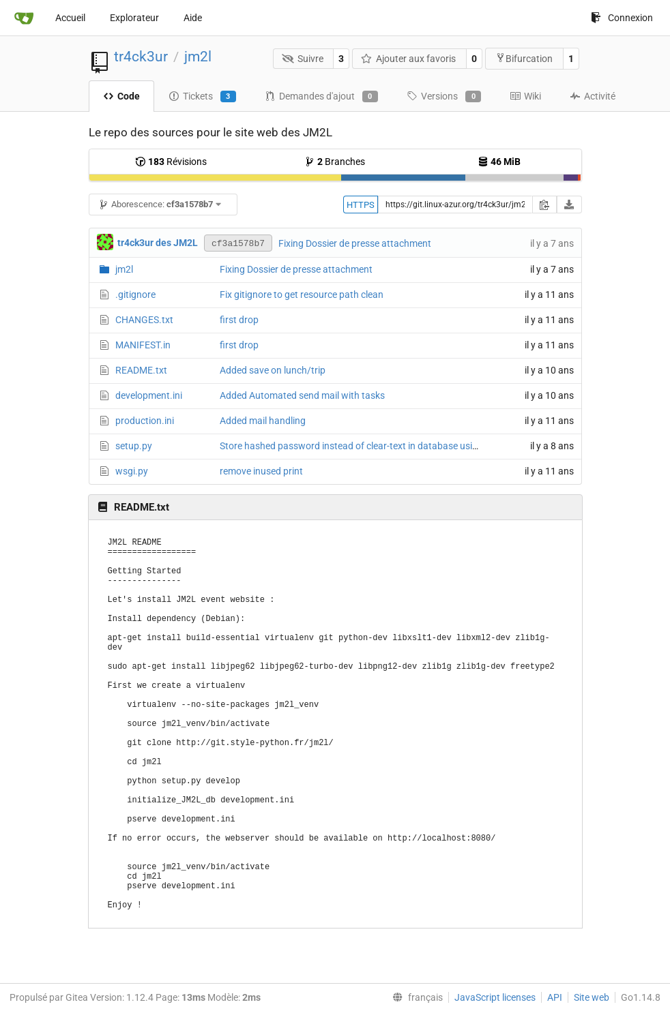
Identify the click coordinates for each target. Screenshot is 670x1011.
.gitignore (135, 294)
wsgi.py (131, 471)
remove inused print (261, 471)
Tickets (202, 97)
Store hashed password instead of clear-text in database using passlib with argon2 (394, 445)
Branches (334, 161)
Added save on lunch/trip (272, 370)
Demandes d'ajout (321, 97)
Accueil (70, 17)
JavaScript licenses (495, 997)
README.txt (141, 370)
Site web (591, 997)
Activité (592, 96)
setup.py (133, 445)
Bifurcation (524, 58)
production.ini (144, 420)
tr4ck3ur (141, 56)
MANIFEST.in (143, 344)
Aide (193, 17)
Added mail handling (263, 420)
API (554, 997)
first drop (239, 319)
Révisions (171, 161)
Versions (444, 97)
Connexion (622, 17)
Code (121, 96)
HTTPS (361, 205)
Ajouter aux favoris (408, 58)
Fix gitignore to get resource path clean (301, 294)
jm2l (198, 56)
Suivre (302, 58)
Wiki (525, 96)
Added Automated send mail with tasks (302, 395)
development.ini (148, 395)
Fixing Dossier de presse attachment (354, 243)
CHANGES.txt (144, 319)
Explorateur (134, 17)
